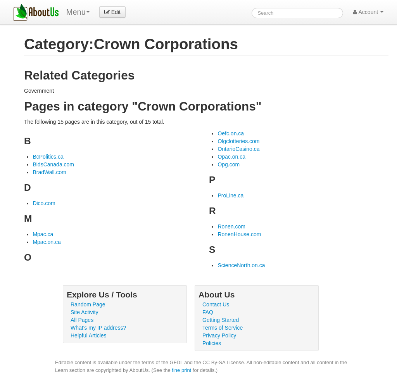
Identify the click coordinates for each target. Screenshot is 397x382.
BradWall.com (49, 172)
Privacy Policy (219, 335)
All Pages (82, 320)
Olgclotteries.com (238, 141)
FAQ (207, 312)
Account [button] (368, 12)
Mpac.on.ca (46, 242)
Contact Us (215, 304)
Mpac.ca (43, 234)
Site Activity (84, 312)
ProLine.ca (230, 195)
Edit (112, 12)
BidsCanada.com (53, 164)
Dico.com (44, 203)
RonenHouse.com (239, 234)
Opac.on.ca (231, 157)
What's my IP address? (98, 328)
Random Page (88, 304)
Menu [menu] (78, 12)
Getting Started (220, 320)
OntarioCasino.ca (238, 149)
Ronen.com (231, 226)
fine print (181, 370)
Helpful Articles (89, 335)
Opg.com (228, 164)
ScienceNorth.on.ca (241, 265)
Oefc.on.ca (230, 133)
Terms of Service (222, 328)
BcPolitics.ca (48, 157)
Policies (211, 343)
